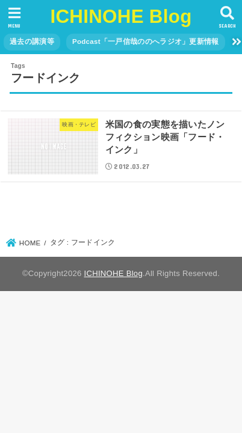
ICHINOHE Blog (120, 16)
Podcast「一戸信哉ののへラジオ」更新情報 (145, 41)
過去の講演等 (32, 41)
